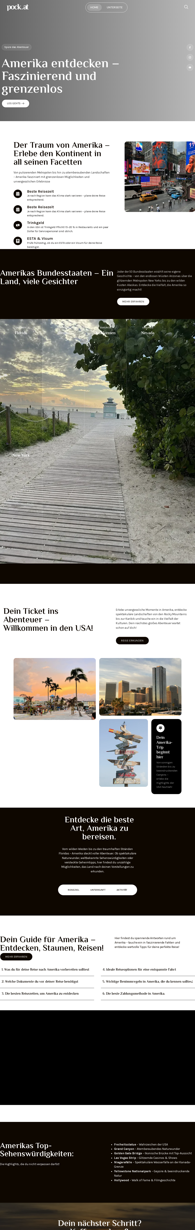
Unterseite (115, 7)
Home (94, 7)
